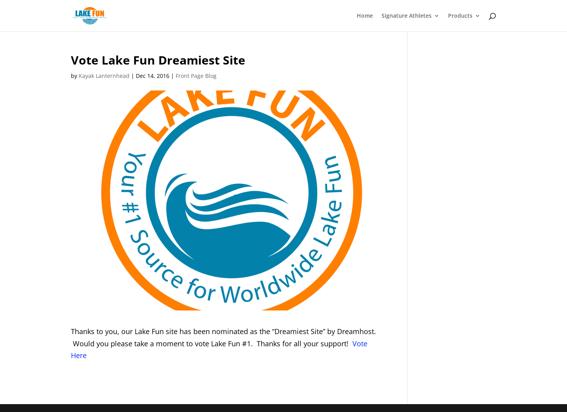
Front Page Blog (196, 75)
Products (460, 16)
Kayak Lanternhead (104, 75)
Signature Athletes (407, 16)
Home (365, 16)
